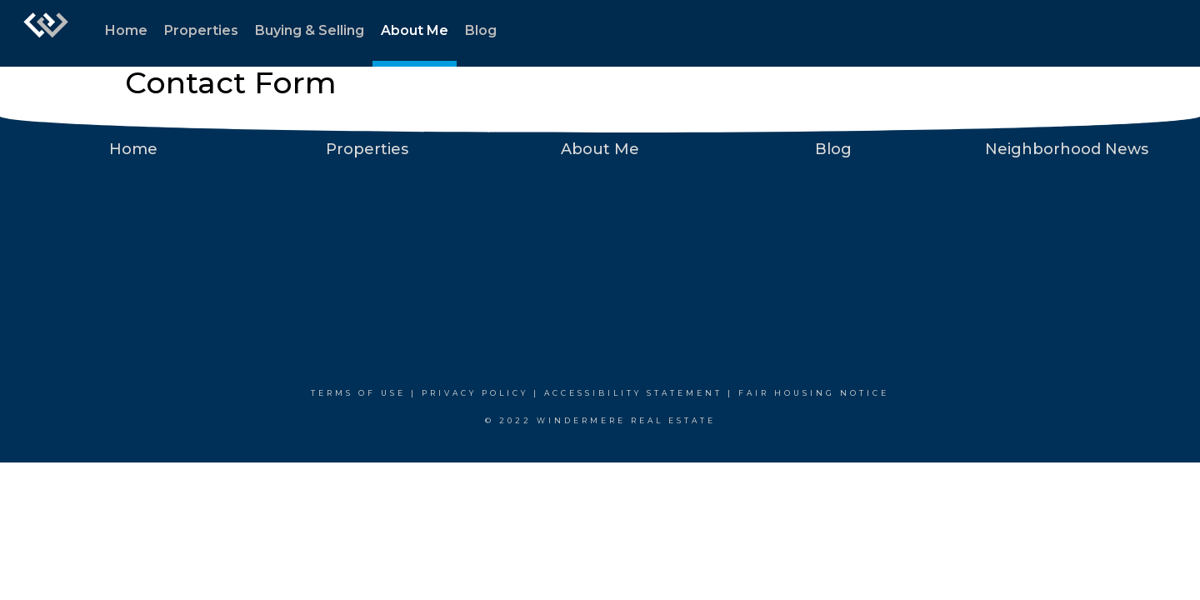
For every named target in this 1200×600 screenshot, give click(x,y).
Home (126, 30)
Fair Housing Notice (813, 393)
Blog (481, 30)
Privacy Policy (475, 393)
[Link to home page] (45, 33)
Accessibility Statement (633, 393)
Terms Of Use (358, 393)
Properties (201, 30)
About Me (414, 30)
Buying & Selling (309, 30)
